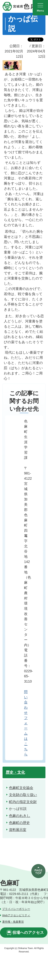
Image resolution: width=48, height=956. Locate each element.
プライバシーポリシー (16, 908)
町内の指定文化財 (23, 802)
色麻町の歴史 (19, 823)
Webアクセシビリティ (16, 915)
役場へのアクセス (28, 932)
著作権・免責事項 (13, 921)
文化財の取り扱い (23, 795)
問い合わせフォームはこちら (26, 723)
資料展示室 (17, 830)
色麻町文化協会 (21, 788)
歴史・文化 (15, 772)
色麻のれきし (19, 816)
